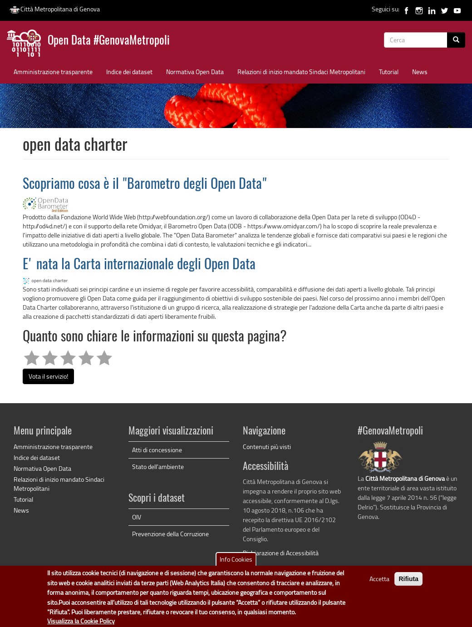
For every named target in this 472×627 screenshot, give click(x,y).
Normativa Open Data (195, 71)
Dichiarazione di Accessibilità (281, 552)
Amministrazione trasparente (53, 71)
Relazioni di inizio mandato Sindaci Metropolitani (301, 71)
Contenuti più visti (267, 446)
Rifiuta (408, 582)
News (420, 71)
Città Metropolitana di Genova (54, 9)
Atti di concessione (157, 449)
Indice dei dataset (129, 71)
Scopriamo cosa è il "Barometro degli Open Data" (145, 185)
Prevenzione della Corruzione (170, 533)
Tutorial (388, 71)
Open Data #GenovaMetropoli (109, 41)
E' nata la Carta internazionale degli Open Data (139, 265)
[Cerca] (456, 40)
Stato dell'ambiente (158, 466)
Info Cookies (236, 562)
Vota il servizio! (48, 376)
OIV (136, 517)
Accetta (379, 582)
